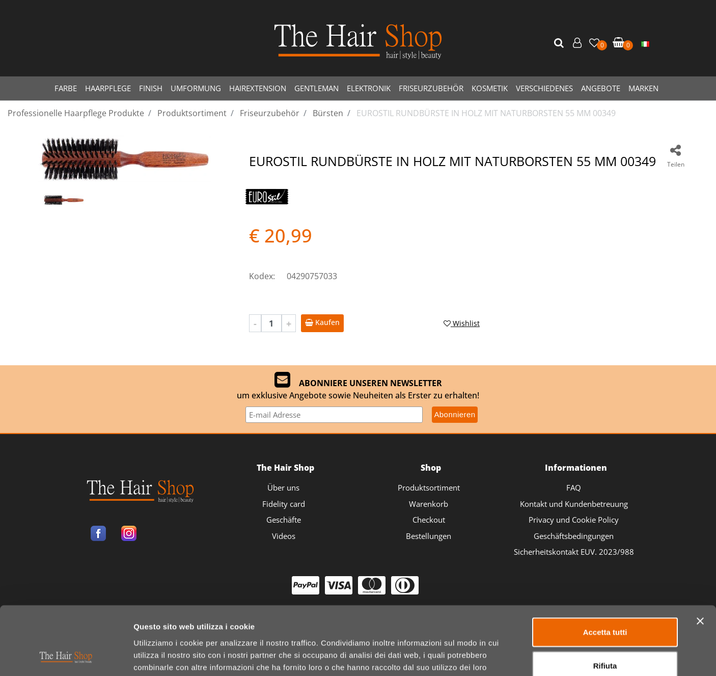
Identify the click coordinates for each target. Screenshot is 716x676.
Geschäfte (283, 520)
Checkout (428, 520)
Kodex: (262, 276)
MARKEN (643, 88)
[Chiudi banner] (700, 556)
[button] (560, 43)
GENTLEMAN (316, 88)
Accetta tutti (605, 567)
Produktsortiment (429, 487)
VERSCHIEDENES (544, 88)
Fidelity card (283, 504)
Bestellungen (428, 536)
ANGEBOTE (600, 88)
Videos (283, 536)
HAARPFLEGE (108, 88)
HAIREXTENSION (257, 88)
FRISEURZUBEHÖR (431, 88)
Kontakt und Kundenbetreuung (574, 504)
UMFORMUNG (196, 88)
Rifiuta (605, 601)
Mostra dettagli (535, 656)
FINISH (150, 88)
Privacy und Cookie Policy (574, 520)
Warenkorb (428, 504)
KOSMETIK (490, 88)
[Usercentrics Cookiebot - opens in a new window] (66, 656)
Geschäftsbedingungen (574, 536)
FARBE (65, 88)
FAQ (573, 487)
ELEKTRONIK (369, 88)
